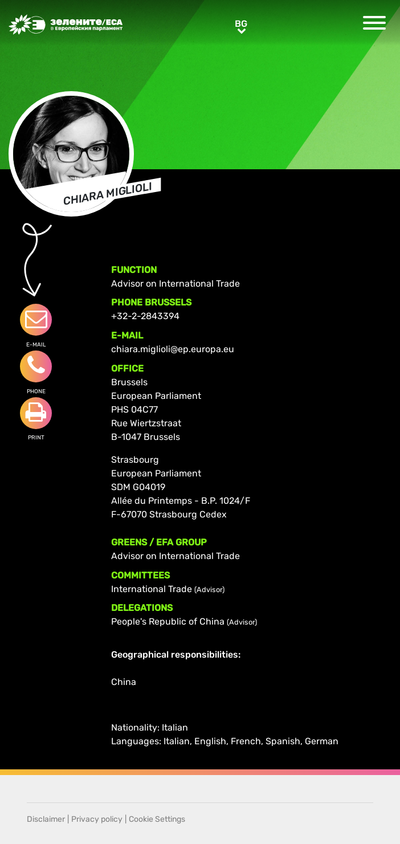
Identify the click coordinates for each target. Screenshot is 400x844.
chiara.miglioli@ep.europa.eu (172, 349)
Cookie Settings (157, 819)
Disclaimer (46, 819)
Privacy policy (97, 819)
